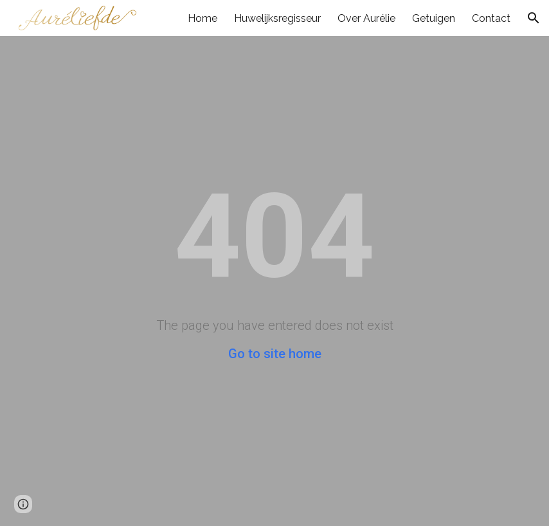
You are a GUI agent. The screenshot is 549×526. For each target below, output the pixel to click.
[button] (533, 18)
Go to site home (274, 353)
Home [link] (202, 18)
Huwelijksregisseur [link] (277, 18)
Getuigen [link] (433, 18)
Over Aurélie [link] (366, 18)
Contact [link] (491, 18)
